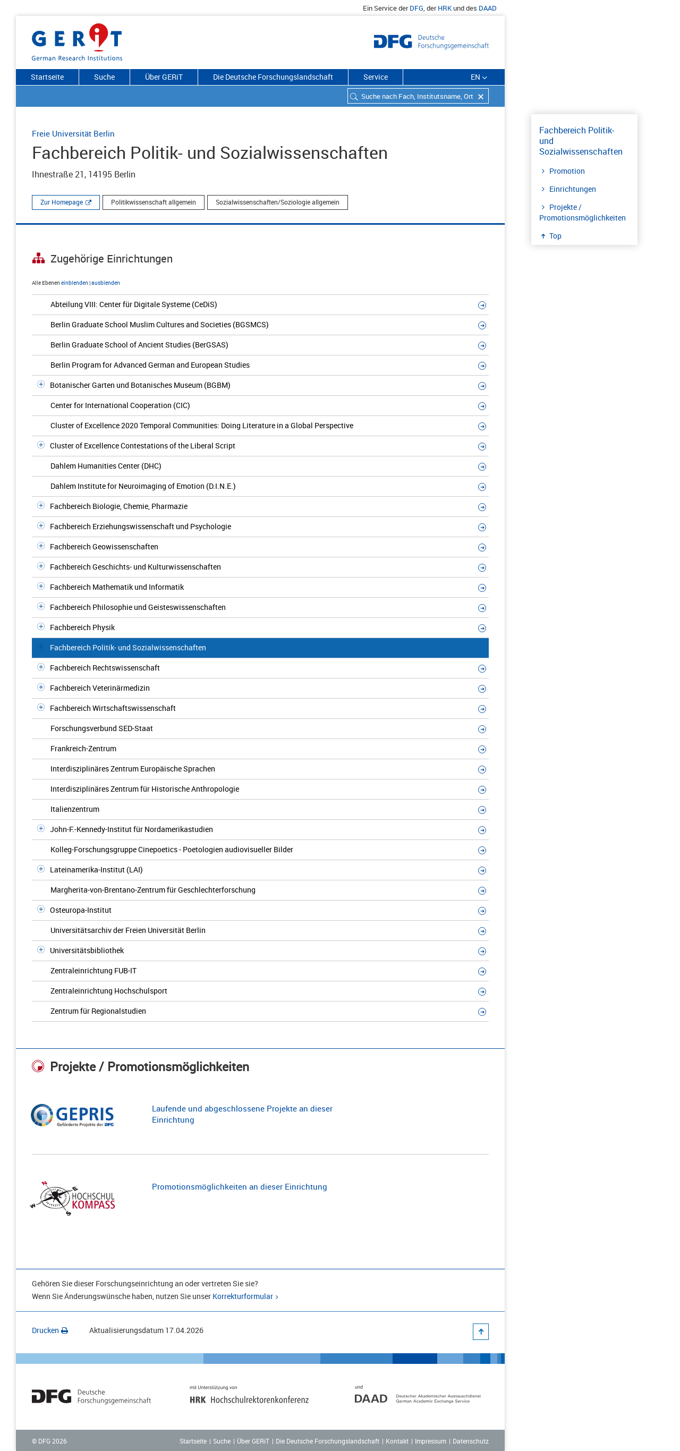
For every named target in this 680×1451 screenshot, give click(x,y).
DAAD (488, 8)
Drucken (50, 1330)
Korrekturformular (242, 1296)
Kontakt (397, 1441)
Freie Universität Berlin (73, 133)
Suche (104, 77)
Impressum (430, 1441)
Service (375, 77)
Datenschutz (471, 1441)
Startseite (47, 77)
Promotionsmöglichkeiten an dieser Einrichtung (239, 1186)
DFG (416, 8)
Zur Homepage (61, 202)
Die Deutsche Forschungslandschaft (273, 77)
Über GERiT (164, 77)
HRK (445, 8)
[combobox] (418, 96)
